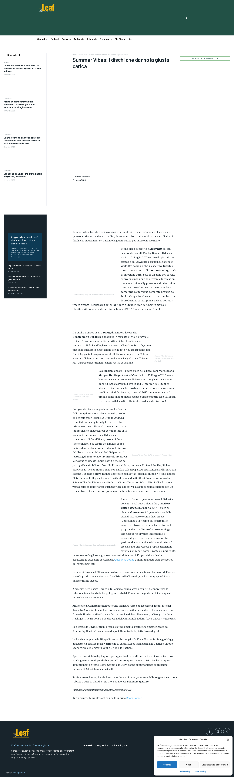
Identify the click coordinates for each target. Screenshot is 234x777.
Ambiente (83, 54)
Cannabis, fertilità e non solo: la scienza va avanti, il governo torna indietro (22, 68)
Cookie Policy (184, 771)
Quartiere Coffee (124, 559)
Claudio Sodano (19, 243)
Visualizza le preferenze (215, 764)
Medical (7, 62)
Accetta (167, 764)
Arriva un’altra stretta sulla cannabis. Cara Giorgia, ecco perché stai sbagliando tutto (19, 104)
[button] (228, 739)
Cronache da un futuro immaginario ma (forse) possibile (23, 175)
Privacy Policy (200, 771)
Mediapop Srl (19, 772)
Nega (188, 764)
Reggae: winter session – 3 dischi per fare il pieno (24, 238)
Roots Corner (134, 698)
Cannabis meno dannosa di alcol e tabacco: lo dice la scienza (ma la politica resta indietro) (22, 140)
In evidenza (8, 98)
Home (75, 54)
